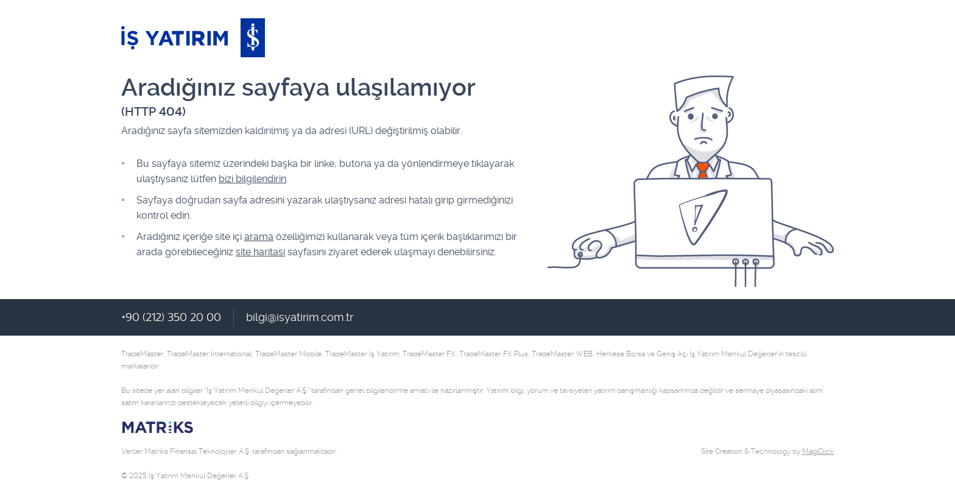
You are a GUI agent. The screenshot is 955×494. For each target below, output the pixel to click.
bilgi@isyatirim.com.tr (299, 317)
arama (258, 236)
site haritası (260, 252)
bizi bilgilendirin (252, 179)
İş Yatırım (193, 37)
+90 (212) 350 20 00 (171, 317)
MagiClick (818, 451)
